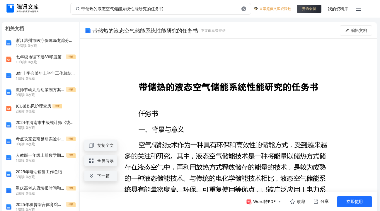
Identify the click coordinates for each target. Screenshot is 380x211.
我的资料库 (338, 8)
